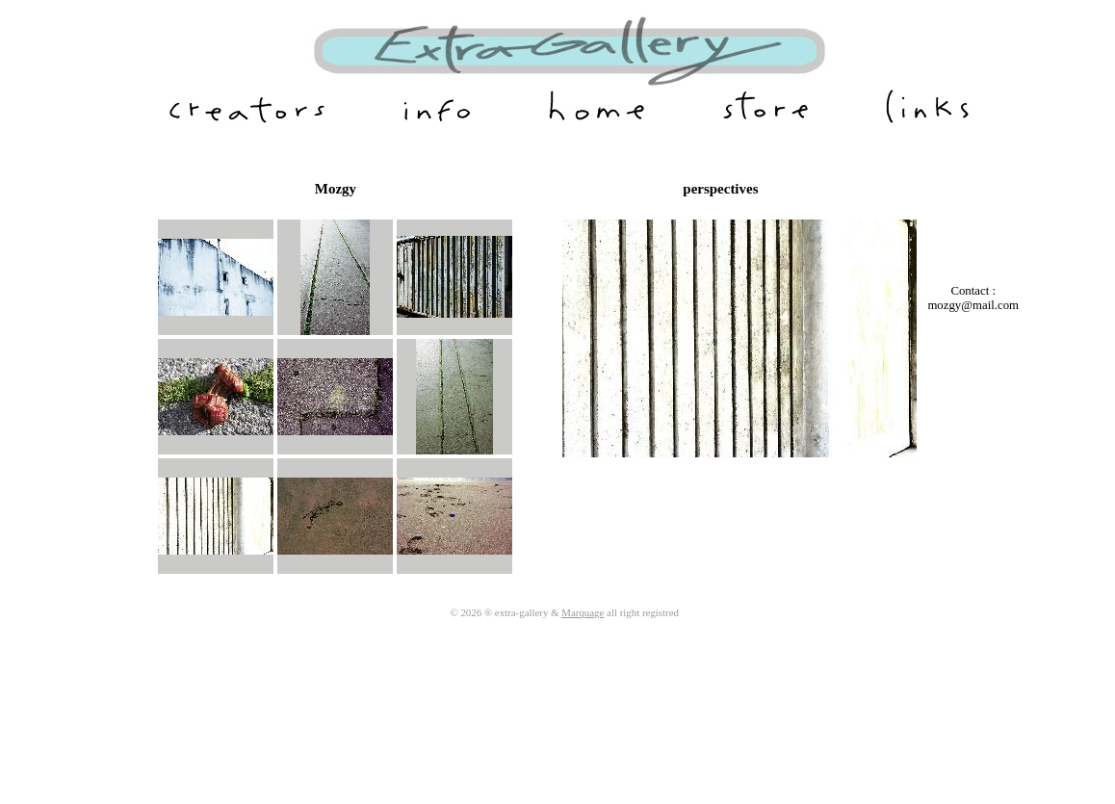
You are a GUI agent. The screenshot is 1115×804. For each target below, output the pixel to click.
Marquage (582, 612)
